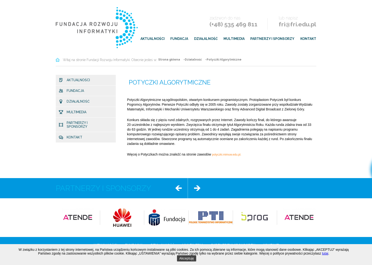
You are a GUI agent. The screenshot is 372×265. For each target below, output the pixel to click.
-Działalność (192, 59)
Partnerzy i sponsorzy (272, 39)
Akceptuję (186, 258)
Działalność (206, 39)
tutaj (325, 253)
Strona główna (169, 59)
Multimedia (234, 39)
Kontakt (308, 39)
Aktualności (152, 39)
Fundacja (179, 39)
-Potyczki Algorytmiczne (223, 59)
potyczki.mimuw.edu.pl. (227, 154)
